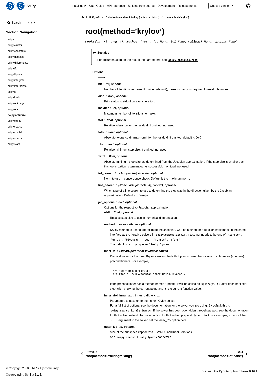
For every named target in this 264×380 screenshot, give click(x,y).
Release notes (187, 5)
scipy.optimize (17, 115)
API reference (116, 5)
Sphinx (29, 374)
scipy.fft (12, 68)
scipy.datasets (16, 56)
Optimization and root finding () (132, 17)
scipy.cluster (15, 45)
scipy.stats (14, 144)
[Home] (82, 17)
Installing (77, 5)
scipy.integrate (16, 80)
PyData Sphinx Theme (233, 371)
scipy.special (15, 138)
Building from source (141, 5)
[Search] (22, 22)
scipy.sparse (15, 126)
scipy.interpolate (17, 85)
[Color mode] (240, 6)
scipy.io (12, 91)
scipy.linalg (14, 97)
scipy (11, 39)
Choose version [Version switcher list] (220, 5)
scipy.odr (13, 109)
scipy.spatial (15, 132)
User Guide (96, 5)
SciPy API (94, 17)
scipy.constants (16, 50)
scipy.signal (14, 120)
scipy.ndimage (16, 103)
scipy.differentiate (18, 62)
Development (166, 5)
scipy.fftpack (15, 74)
